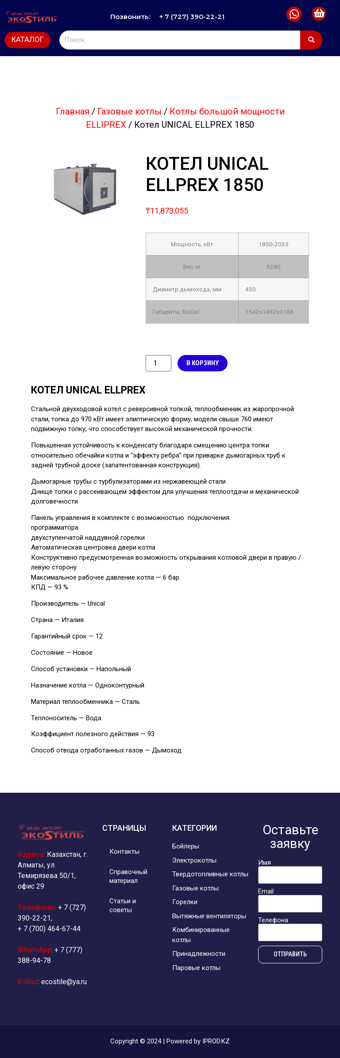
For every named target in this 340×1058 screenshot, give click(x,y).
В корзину (202, 363)
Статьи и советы (124, 905)
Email (266, 891)
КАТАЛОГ (28, 39)
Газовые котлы (129, 111)
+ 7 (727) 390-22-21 (192, 16)
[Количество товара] (158, 363)
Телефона (273, 920)
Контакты (126, 852)
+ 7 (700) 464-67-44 (49, 928)
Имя (264, 862)
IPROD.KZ (216, 1041)
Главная (72, 111)
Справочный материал (130, 876)
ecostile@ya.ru (64, 982)
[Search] (179, 40)
